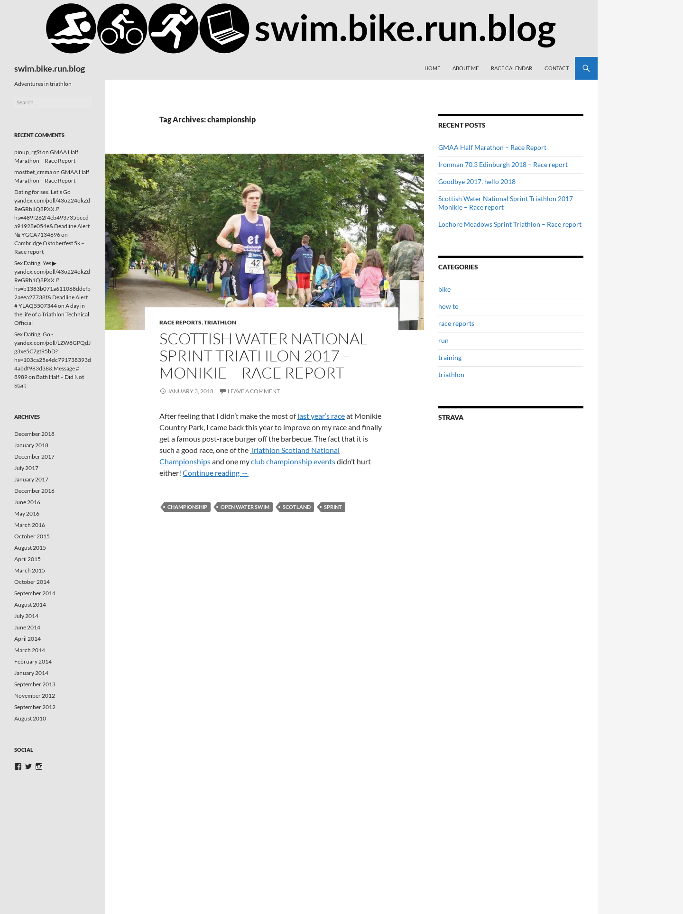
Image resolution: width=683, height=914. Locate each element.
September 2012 (34, 707)
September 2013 (34, 684)
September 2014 (34, 593)
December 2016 (34, 490)
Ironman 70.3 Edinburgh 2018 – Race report (503, 164)
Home (432, 68)
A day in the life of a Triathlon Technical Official (51, 314)
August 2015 (30, 547)
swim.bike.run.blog (49, 68)
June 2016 (27, 502)
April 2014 (27, 638)
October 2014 (32, 581)
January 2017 (31, 479)
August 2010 (30, 718)
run (443, 340)
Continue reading (216, 472)
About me (465, 68)
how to (448, 306)
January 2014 (31, 672)
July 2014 (26, 615)
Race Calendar (511, 68)
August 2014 (30, 604)
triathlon (220, 322)
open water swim (245, 507)
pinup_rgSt (27, 152)
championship (187, 507)
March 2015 (29, 570)
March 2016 (29, 524)
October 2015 (32, 536)
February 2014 (33, 661)
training (449, 357)
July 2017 (26, 467)
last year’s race (321, 415)
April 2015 (27, 559)
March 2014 (29, 650)
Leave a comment (254, 391)
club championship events (293, 461)
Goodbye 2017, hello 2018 (477, 181)
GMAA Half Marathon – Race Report (492, 147)
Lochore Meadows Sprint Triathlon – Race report (509, 224)
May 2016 (26, 513)
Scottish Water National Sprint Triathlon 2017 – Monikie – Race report (263, 355)
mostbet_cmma (33, 171)
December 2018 (34, 433)
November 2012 (34, 695)
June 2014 (27, 627)
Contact (557, 68)
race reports (180, 322)
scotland (297, 507)
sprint (333, 507)
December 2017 (34, 456)
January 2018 (31, 445)
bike (444, 289)
